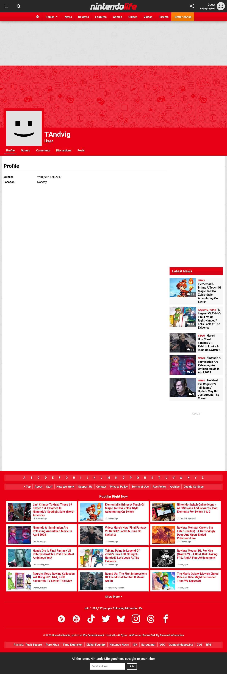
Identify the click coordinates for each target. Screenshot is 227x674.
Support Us (85, 486)
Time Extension (72, 644)
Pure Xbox (52, 644)
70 (190, 372)
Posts (81, 150)
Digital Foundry (96, 644)
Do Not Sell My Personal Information (163, 635)
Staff (49, 486)
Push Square (34, 644)
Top (27, 486)
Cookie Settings (194, 486)
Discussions (63, 150)
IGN (135, 644)
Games (25, 150)
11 (190, 294)
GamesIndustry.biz (181, 644)
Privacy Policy (119, 486)
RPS (208, 644)
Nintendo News (119, 644)
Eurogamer (148, 644)
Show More (113, 596)
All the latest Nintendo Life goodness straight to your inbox (113, 659)
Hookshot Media (61, 635)
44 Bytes (122, 635)
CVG (199, 644)
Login (203, 8)
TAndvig (57, 134)
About (38, 486)
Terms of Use (140, 486)
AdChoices (135, 635)
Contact (101, 486)
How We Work (65, 486)
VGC (162, 644)
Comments (43, 150)
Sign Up (211, 8)
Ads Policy (159, 486)
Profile (10, 150)
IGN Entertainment (93, 635)
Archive (175, 486)
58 (190, 324)
